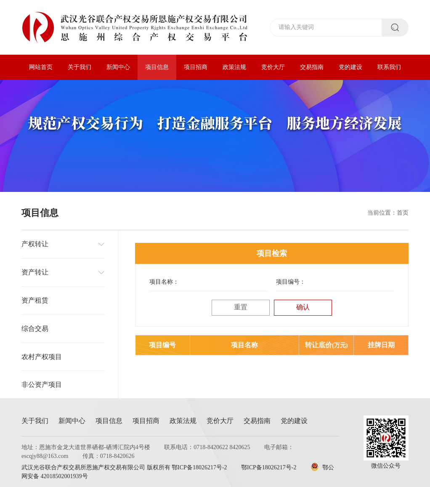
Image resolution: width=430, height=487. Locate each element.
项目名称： (164, 282)
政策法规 (234, 67)
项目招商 (195, 67)
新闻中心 (118, 67)
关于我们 (79, 67)
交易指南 (312, 67)
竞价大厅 (273, 67)
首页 (403, 213)
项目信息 (157, 67)
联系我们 (389, 67)
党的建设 (350, 67)
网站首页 (41, 67)
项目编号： (290, 282)
